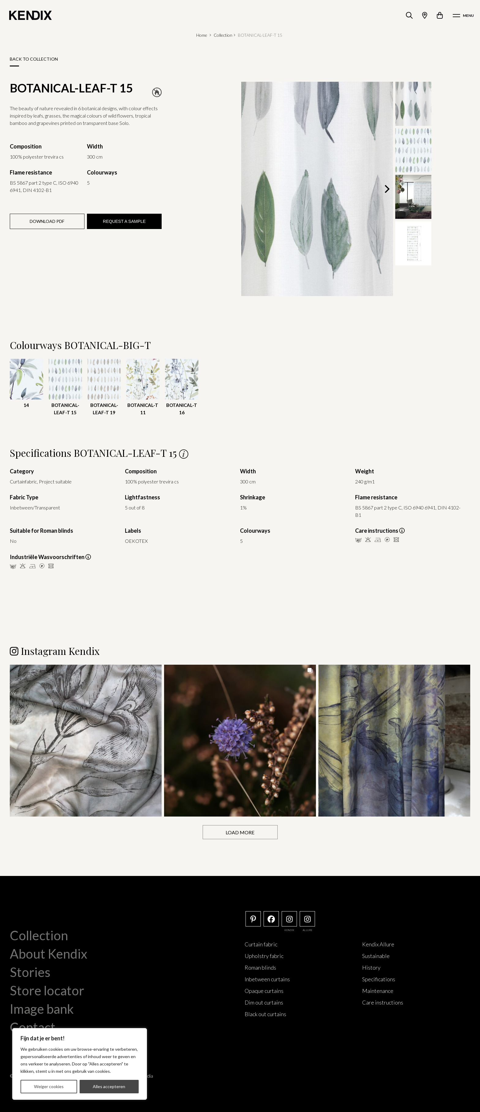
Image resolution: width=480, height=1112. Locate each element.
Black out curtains (265, 1013)
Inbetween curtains (267, 978)
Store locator (47, 990)
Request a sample (124, 221)
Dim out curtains (264, 1002)
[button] (86, 740)
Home (201, 35)
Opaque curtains (264, 990)
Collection (223, 35)
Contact (32, 1027)
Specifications (378, 978)
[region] (79, 1064)
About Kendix (48, 953)
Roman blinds (260, 967)
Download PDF (47, 221)
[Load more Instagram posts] (240, 832)
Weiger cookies (49, 1086)
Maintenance (377, 990)
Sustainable (376, 955)
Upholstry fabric (264, 955)
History (371, 967)
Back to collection (34, 59)
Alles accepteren (109, 1086)
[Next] (386, 189)
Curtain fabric (261, 944)
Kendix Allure (378, 944)
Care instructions (382, 1002)
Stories (30, 971)
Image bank (42, 1008)
